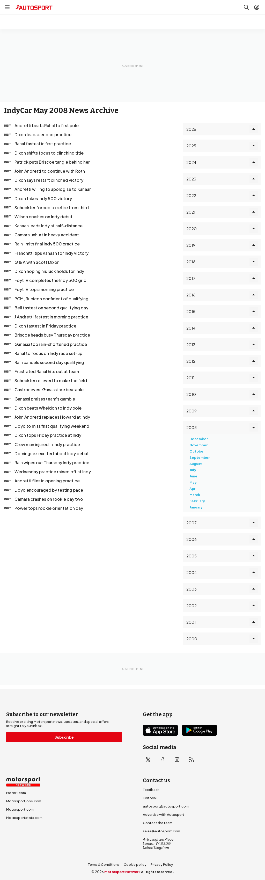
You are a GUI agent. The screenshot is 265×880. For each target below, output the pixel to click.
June (193, 476)
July (192, 470)
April (193, 488)
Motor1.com (16, 793)
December (198, 439)
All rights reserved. (157, 872)
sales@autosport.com (161, 831)
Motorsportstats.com (24, 818)
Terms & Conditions (104, 864)
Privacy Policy (162, 864)
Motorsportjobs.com (23, 801)
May (193, 482)
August (195, 464)
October (197, 451)
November (198, 445)
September (199, 457)
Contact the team (157, 823)
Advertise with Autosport (163, 814)
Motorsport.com (20, 809)
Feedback (151, 790)
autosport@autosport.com (166, 806)
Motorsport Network (122, 872)
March (194, 495)
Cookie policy (135, 864)
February (197, 501)
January (196, 507)
